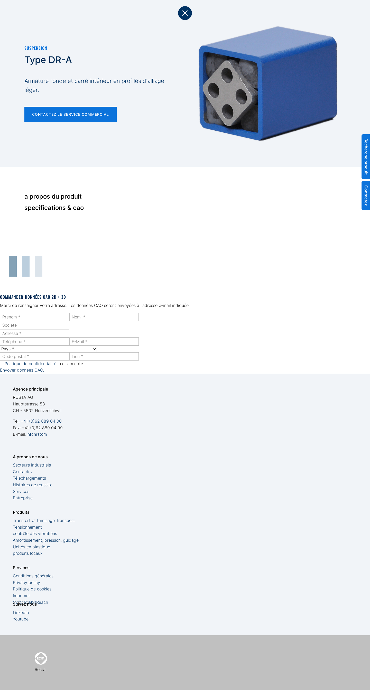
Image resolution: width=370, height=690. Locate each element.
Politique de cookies (32, 588)
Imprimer (21, 595)
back (185, 13)
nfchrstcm (37, 434)
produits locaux (27, 553)
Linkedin (21, 612)
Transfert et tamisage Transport (44, 520)
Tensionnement (27, 527)
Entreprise (23, 497)
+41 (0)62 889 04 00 (41, 421)
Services (21, 491)
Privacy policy (26, 582)
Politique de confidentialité (30, 363)
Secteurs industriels (32, 465)
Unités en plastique (31, 546)
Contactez (23, 471)
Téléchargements (29, 478)
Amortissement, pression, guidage (46, 540)
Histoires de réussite (32, 484)
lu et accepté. (44, 363)
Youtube (21, 618)
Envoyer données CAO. (22, 370)
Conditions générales (33, 575)
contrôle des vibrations (35, 533)
